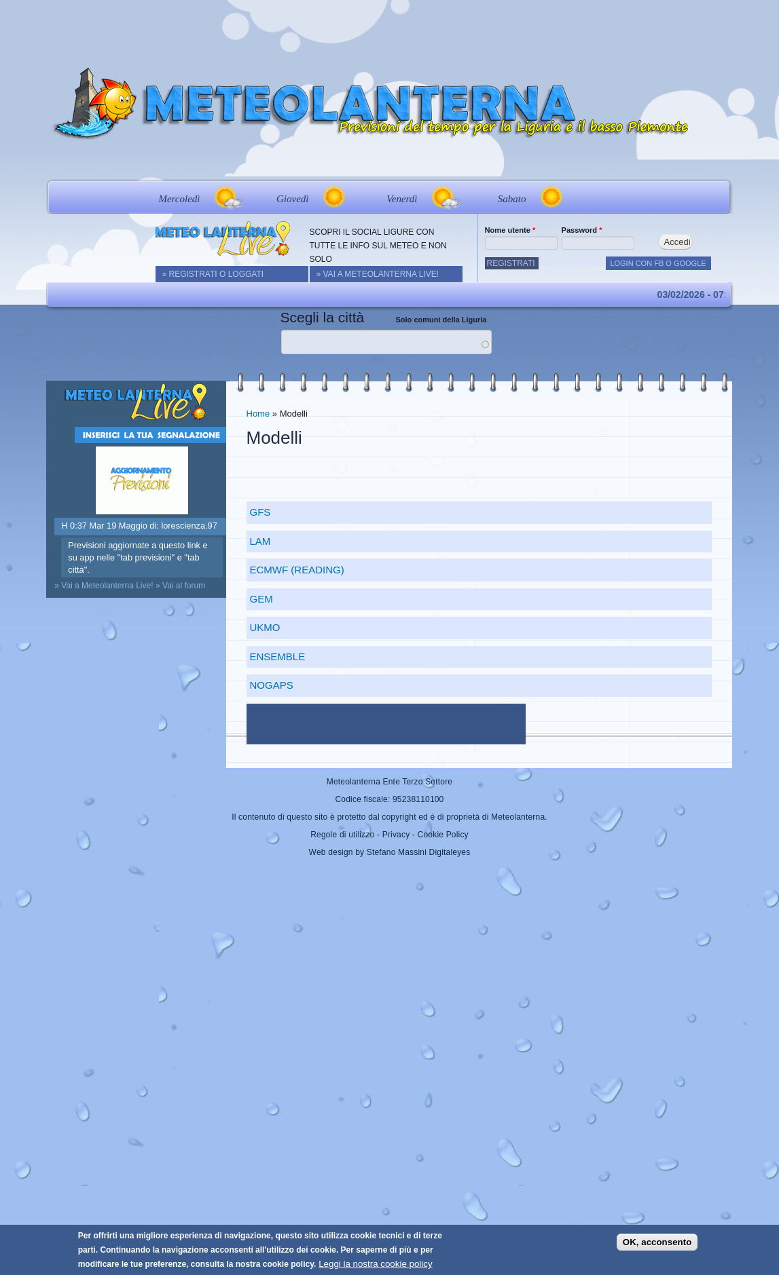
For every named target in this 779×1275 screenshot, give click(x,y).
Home (258, 413)
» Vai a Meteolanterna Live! (377, 274)
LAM (260, 541)
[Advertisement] (390, 30)
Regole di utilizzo (342, 834)
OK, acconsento (657, 1242)
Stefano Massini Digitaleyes (419, 852)
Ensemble (278, 656)
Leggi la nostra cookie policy (375, 1264)
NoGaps (271, 685)
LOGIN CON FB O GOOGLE (658, 263)
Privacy (396, 834)
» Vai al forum (180, 585)
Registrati (511, 263)
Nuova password (571, 263)
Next (720, 197)
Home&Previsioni (104, 158)
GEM (261, 599)
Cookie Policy (443, 834)
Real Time (241, 158)
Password (582, 230)
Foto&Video (564, 158)
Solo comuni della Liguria (441, 320)
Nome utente (510, 230)
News (184, 158)
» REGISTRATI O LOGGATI (213, 274)
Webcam (313, 158)
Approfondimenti (469, 158)
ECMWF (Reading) (297, 569)
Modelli (381, 158)
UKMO (265, 627)
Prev (58, 197)
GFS (260, 512)
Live (639, 158)
